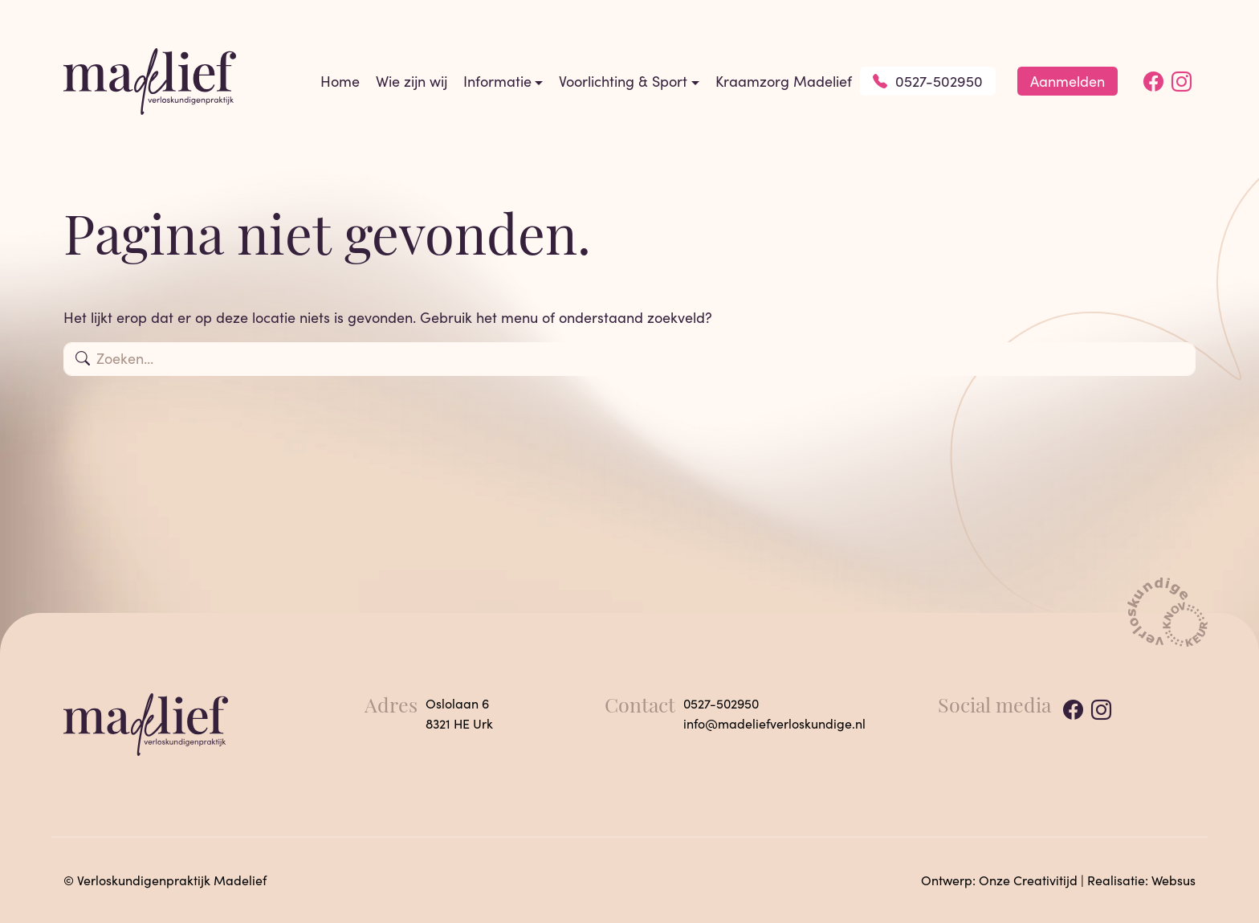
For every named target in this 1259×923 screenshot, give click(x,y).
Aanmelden (1067, 81)
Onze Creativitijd (1028, 880)
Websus (1173, 880)
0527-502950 (928, 81)
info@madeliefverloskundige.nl (774, 723)
